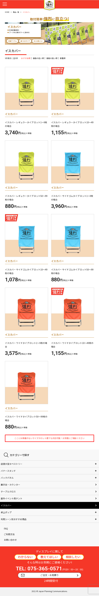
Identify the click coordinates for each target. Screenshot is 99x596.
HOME (7, 12)
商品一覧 (16, 12)
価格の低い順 (38, 58)
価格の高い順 (51, 58)
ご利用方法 (9, 534)
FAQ (6, 528)
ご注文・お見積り (40, 575)
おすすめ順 (25, 58)
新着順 (62, 58)
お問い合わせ (10, 539)
